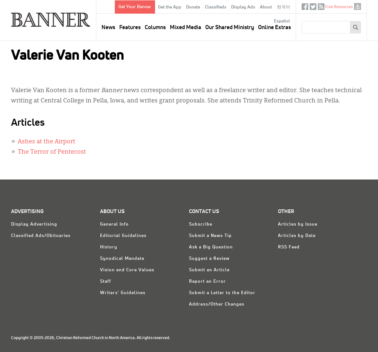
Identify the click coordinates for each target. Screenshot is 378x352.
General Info (114, 224)
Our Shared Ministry (229, 27)
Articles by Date (297, 236)
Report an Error (207, 281)
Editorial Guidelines (123, 236)
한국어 (283, 7)
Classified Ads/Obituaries (41, 236)
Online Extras (274, 27)
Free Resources (339, 7)
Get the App (169, 7)
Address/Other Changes (216, 304)
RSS (321, 8)
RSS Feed (289, 247)
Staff (105, 281)
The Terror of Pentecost (52, 152)
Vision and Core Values (127, 270)
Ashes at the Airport (46, 142)
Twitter (313, 8)
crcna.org (357, 6)
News (108, 27)
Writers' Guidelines (122, 293)
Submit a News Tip (210, 236)
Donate (193, 7)
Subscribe (200, 224)
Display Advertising (34, 224)
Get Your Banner (134, 7)
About (266, 7)
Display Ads (243, 7)
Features (130, 27)
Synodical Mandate (122, 259)
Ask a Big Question (211, 247)
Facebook (305, 8)
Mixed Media (185, 27)
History (108, 247)
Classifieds (215, 7)
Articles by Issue (297, 224)
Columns (155, 27)
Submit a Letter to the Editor (222, 293)
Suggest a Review (209, 259)
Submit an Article (209, 270)
